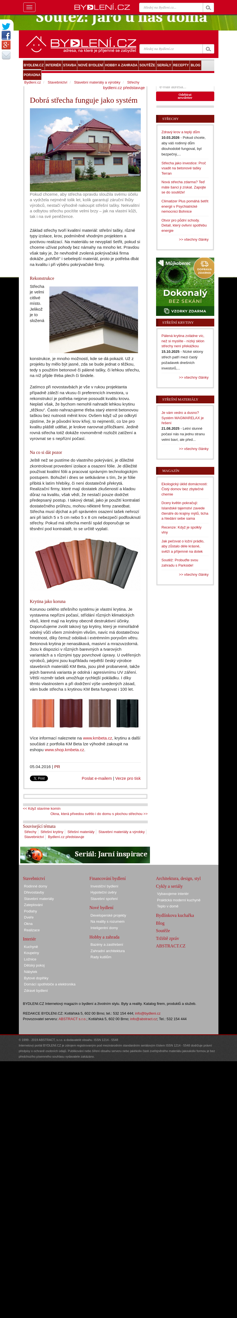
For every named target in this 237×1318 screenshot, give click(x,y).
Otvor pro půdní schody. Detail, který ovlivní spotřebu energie (184, 225)
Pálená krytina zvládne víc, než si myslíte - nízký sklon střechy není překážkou (183, 341)
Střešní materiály (81, 832)
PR (57, 766)
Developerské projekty (108, 915)
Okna (28, 924)
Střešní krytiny (51, 832)
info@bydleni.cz (147, 1013)
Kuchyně (31, 947)
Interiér (29, 939)
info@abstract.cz (143, 1019)
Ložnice (30, 959)
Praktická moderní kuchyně (179, 900)
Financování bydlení (108, 878)
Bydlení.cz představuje (66, 837)
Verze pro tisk (128, 778)
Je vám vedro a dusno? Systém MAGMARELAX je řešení (183, 418)
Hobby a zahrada (104, 937)
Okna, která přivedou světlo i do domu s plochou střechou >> (98, 814)
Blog (160, 923)
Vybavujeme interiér (173, 894)
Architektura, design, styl (178, 878)
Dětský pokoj (34, 965)
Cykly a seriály (169, 886)
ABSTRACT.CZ (171, 946)
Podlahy (30, 911)
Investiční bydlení (104, 886)
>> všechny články (194, 239)
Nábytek (30, 972)
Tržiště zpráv (167, 938)
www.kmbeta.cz (97, 738)
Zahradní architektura (108, 951)
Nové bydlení (102, 907)
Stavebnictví (34, 837)
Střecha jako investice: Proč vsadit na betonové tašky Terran (184, 168)
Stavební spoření (104, 899)
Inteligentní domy (104, 928)
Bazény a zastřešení (107, 944)
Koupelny (31, 953)
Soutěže (163, 930)
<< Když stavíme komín (42, 808)
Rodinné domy (35, 886)
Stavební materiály (39, 899)
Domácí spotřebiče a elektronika (50, 984)
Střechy (30, 832)
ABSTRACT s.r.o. (72, 1019)
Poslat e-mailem (97, 778)
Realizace (32, 930)
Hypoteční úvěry (104, 892)
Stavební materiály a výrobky (121, 832)
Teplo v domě (168, 906)
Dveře (29, 917)
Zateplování (33, 905)
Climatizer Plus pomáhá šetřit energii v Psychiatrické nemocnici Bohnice (185, 206)
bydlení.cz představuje (124, 87)
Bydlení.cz (32, 82)
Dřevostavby (34, 892)
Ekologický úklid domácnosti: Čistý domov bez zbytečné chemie (185, 489)
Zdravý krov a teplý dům (181, 132)
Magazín (170, 471)
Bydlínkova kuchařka (175, 915)
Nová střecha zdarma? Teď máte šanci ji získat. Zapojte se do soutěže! (184, 187)
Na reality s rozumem (108, 921)
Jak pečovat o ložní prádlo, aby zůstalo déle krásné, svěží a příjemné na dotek (183, 546)
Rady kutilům (101, 957)
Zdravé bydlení (36, 990)
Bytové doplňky (36, 978)
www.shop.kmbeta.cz (64, 749)
